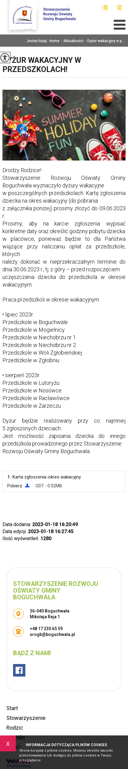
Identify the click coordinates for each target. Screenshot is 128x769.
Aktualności (71, 41)
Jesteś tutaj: (37, 41)
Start (12, 708)
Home (54, 41)
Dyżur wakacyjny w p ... (104, 41)
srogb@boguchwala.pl (104, 7)
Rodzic (14, 727)
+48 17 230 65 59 (119, 7)
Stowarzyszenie (26, 718)
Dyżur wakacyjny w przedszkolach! (41, 65)
